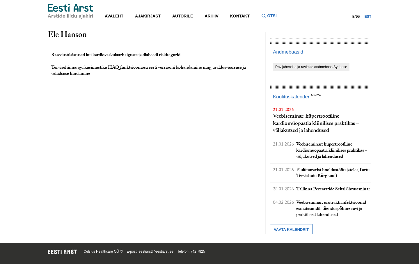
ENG (356, 17)
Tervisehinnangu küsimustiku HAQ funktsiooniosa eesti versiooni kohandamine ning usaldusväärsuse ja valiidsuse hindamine (148, 71)
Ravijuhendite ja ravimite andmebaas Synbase (311, 67)
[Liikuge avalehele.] (70, 11)
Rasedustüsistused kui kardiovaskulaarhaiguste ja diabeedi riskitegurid (115, 55)
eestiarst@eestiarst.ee (156, 251)
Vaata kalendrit (291, 229)
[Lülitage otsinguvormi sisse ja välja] (271, 16)
